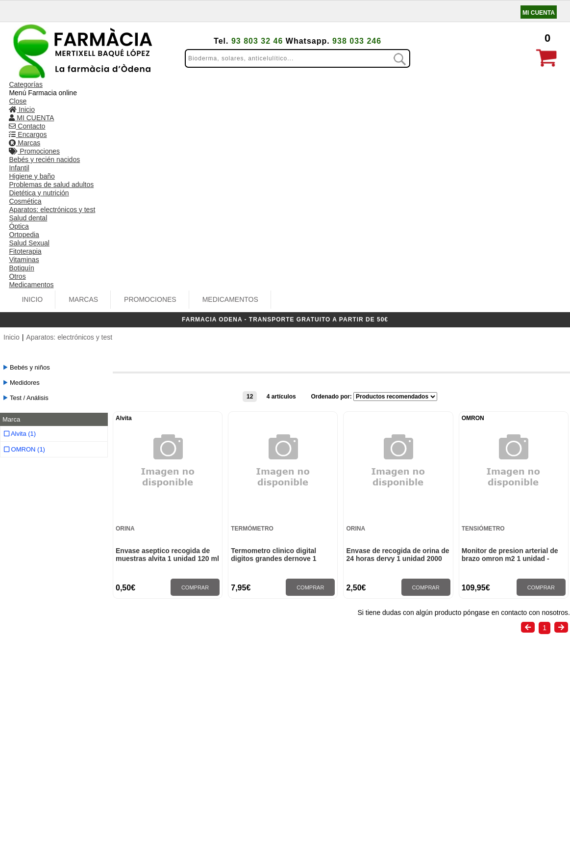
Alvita (124, 210)
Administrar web (243, 835)
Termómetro (252, 321)
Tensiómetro (483, 321)
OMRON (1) (24, 238)
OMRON (473, 210)
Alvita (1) (20, 223)
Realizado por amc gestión (318, 835)
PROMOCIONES (223, 90)
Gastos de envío (43, 722)
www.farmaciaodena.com (490, 754)
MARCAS (156, 90)
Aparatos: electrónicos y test (69, 129)
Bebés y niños (30, 158)
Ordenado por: (332, 188)
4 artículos (281, 188)
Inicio (104, 90)
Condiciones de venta (51, 711)
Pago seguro (37, 733)
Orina (125, 321)
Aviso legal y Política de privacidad (72, 754)
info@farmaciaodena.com (490, 745)
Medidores (25, 174)
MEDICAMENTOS (302, 90)
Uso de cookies (41, 744)
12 (250, 188)
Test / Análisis (29, 189)
